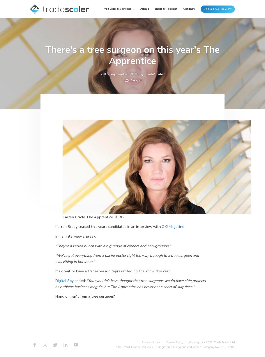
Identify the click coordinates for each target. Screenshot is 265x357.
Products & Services (117, 9)
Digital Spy (64, 280)
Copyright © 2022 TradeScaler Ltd (212, 342)
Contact (189, 9)
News (135, 80)
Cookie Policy (174, 342)
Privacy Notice (151, 342)
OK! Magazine (173, 226)
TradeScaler (154, 74)
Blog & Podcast (166, 9)
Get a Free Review (218, 9)
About (144, 9)
